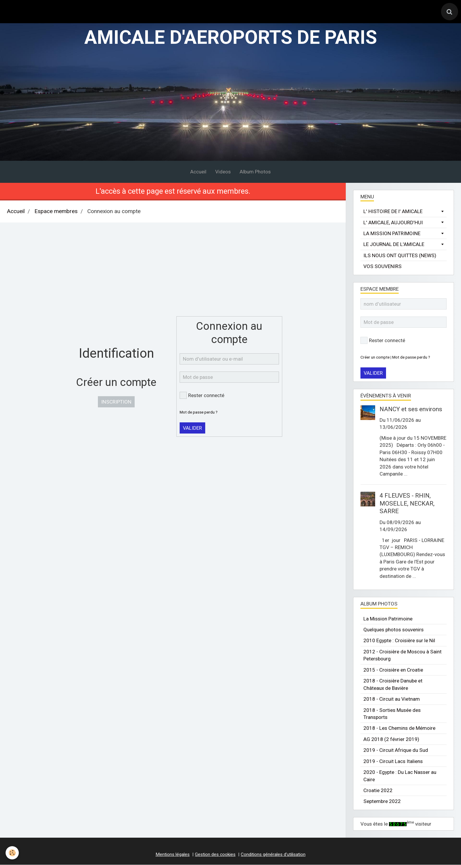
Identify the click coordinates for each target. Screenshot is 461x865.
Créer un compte (375, 357)
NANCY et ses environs (411, 409)
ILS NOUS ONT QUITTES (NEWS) (399, 256)
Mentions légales (173, 854)
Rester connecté (202, 395)
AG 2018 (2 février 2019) (391, 739)
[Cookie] (12, 852)
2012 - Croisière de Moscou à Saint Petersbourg (402, 655)
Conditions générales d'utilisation (273, 854)
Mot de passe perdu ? (199, 412)
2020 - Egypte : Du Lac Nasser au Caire (399, 776)
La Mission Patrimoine (387, 619)
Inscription (116, 402)
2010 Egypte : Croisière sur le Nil (399, 641)
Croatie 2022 (377, 791)
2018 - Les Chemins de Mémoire (399, 729)
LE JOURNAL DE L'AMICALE (393, 245)
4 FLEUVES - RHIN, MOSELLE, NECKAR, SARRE (407, 504)
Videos (223, 172)
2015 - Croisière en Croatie (393, 670)
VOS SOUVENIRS (382, 267)
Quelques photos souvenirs (393, 630)
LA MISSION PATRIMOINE (391, 234)
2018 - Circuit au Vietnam (391, 699)
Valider (192, 428)
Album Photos (255, 172)
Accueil (198, 172)
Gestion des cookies (215, 854)
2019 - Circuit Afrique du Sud (395, 751)
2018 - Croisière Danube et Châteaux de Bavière (392, 684)
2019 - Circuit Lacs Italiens (393, 761)
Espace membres (56, 212)
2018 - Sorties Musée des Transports (392, 713)
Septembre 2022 (382, 802)
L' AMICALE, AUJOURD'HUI (393, 223)
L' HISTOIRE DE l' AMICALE (392, 212)
